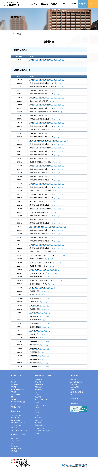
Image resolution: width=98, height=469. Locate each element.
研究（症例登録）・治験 (17, 389)
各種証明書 (14, 428)
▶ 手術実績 (74, 375)
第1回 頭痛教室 (34, 366)
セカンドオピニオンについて (19, 430)
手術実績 (13, 382)
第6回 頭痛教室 (34, 348)
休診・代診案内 (15, 420)
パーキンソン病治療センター (43, 431)
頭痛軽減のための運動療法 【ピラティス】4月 (42, 59)
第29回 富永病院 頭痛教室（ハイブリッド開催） (43, 140)
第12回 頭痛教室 (34, 327)
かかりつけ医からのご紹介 (18, 423)
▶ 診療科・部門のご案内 (43, 375)
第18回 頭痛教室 (34, 291)
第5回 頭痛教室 (34, 352)
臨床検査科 (38, 420)
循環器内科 (38, 389)
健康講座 (32, 295)
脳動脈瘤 (73, 379)
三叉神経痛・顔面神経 (77, 392)
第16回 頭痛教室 (34, 309)
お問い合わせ (93, 4)
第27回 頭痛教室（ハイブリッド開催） (40, 191)
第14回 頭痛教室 (34, 320)
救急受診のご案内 (16, 425)
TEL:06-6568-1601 (20, 467)
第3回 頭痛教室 (34, 359)
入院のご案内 (15, 438)
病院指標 (13, 392)
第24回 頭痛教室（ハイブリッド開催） (40, 262)
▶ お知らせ (74, 399)
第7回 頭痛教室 (34, 345)
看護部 (37, 403)
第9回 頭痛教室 (34, 338)
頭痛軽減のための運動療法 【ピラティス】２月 (42, 83)
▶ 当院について (16, 375)
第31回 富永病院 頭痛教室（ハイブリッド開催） (43, 87)
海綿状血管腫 (74, 387)
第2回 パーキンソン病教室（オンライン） (41, 280)
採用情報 (73, 4)
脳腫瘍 (72, 389)
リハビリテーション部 (41, 405)
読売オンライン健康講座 (36, 259)
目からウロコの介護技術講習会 (38, 101)
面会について (15, 443)
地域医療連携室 (83, 4)
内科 (36, 392)
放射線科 (38, 397)
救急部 (37, 413)
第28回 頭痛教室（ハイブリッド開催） (40, 162)
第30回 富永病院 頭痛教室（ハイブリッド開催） (43, 112)
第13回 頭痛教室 (34, 323)
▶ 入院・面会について (18, 434)
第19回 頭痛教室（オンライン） (38, 284)
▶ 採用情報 (74, 403)
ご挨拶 (13, 379)
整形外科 (38, 382)
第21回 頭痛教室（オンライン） (38, 273)
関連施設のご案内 (16, 407)
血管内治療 (73, 384)
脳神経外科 (38, 379)
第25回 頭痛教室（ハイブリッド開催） (40, 252)
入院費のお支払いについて (19, 448)
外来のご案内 (15, 411)
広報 (12, 397)
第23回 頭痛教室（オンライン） (38, 266)
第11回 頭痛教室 (34, 330)
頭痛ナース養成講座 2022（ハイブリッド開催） (42, 255)
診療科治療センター (34, 4)
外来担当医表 (15, 418)
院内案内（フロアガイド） (18, 402)
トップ (12, 34)
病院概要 (13, 387)
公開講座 (13, 399)
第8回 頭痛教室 (34, 341)
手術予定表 (14, 384)
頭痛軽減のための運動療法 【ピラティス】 (41, 90)
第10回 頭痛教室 (34, 334)
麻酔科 (37, 394)
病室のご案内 (15, 446)
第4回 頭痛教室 (34, 356)
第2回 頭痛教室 (34, 363)
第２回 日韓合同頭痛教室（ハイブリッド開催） (42, 226)
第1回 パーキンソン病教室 (37, 287)
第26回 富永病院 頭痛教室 (37, 212)
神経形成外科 (39, 384)
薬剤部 (37, 410)
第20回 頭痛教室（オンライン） (38, 277)
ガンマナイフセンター (41, 428)
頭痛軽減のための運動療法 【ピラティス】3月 (42, 79)
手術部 (37, 415)
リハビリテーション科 (41, 399)
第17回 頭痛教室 (34, 298)
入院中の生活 (15, 441)
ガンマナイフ (74, 394)
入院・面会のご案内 (54, 4)
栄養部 (37, 408)
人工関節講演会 (34, 302)
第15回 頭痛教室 (34, 312)
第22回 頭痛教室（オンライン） (38, 269)
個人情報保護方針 (81, 464)
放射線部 (38, 423)
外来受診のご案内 (16, 415)
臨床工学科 (38, 418)
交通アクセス (14, 404)
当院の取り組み (15, 394)
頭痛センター (39, 433)
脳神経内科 (38, 387)
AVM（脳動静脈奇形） (76, 382)
